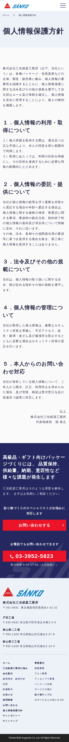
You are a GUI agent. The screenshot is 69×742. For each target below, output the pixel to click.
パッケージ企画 (43, 684)
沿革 (5, 684)
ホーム (6, 15)
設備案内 (8, 689)
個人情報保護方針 (13, 710)
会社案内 (8, 673)
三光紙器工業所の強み (15, 668)
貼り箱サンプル (43, 694)
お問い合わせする (34, 525)
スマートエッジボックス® (49, 700)
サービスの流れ (43, 689)
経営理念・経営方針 (14, 679)
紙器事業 (40, 668)
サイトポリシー (11, 715)
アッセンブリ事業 (45, 679)
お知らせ (8, 694)
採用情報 (8, 700)
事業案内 (40, 663)
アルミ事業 (41, 673)
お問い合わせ (10, 705)
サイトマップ (10, 721)
